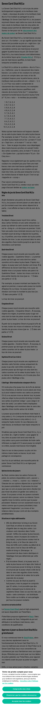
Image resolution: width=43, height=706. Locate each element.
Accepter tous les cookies (21, 701)
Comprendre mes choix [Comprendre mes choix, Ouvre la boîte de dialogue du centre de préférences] (21, 689)
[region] (21, 687)
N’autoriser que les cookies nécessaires (21, 695)
